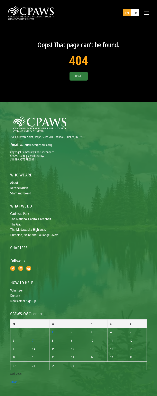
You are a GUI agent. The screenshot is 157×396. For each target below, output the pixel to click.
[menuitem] (127, 12)
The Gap (15, 224)
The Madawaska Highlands (28, 229)
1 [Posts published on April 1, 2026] (52, 332)
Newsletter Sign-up (23, 300)
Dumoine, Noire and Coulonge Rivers (34, 234)
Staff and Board (20, 193)
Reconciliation (19, 187)
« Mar (13, 382)
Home (78, 76)
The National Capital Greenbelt (30, 219)
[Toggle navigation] (146, 13)
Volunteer (16, 290)
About (14, 182)
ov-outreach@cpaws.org (36, 144)
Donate (15, 295)
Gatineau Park (19, 213)
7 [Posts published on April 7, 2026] (33, 340)
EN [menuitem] (127, 13)
